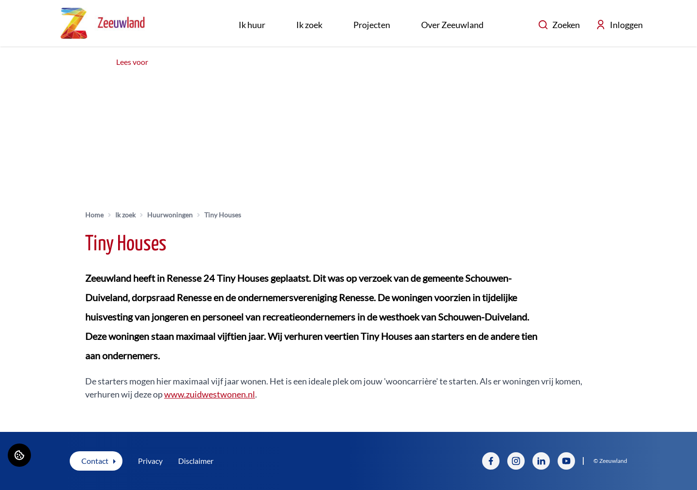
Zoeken (559, 24)
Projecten (371, 24)
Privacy (150, 460)
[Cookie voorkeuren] (19, 455)
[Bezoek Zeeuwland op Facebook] (491, 461)
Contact (94, 460)
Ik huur (252, 24)
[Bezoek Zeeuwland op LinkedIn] (541, 461)
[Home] (102, 23)
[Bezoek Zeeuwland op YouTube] (566, 461)
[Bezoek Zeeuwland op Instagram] (516, 461)
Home (94, 215)
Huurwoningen (170, 215)
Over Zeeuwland (452, 24)
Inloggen (619, 24)
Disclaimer (195, 460)
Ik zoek (309, 24)
